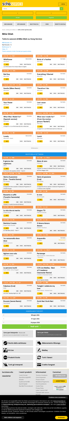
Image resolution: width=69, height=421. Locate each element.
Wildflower (8, 59)
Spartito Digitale (60, 24)
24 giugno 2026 (35, 322)
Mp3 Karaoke (21, 24)
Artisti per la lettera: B (11, 29)
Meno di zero (42, 161)
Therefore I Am (43, 88)
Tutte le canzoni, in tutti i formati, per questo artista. (16, 51)
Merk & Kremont (41, 255)
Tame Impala (6, 303)
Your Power (8, 103)
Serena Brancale (50, 255)
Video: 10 (4, 49)
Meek (4, 288)
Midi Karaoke (8, 24)
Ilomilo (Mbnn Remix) (12, 88)
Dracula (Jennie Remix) (12, 301)
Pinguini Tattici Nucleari (9, 225)
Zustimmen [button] (61, 417)
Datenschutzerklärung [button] (59, 401)
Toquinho (39, 240)
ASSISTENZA (60, 381)
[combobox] (31, 8)
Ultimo (5, 165)
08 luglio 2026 (35, 315)
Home (3, 29)
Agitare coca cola (10, 253)
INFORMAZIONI (59, 376)
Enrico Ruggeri (15, 270)
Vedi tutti (34, 326)
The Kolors (40, 257)
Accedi (17, 17)
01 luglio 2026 (35, 319)
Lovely (6, 136)
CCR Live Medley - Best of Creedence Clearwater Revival (46, 270)
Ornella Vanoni (7, 212)
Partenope (41, 253)
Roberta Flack (48, 290)
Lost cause (41, 103)
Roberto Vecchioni (42, 227)
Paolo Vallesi (6, 270)
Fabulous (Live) (9, 286)
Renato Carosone (7, 243)
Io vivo (39, 195)
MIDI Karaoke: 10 (7, 42)
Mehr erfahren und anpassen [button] (12, 417)
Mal (38, 303)
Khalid (11, 138)
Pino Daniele (6, 181)
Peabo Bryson (40, 290)
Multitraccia (34, 24)
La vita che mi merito (11, 210)
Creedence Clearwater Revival (44, 274)
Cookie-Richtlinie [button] (61, 404)
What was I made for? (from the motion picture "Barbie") (45, 119)
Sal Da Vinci (6, 199)
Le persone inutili (10, 268)
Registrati (51, 17)
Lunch (39, 136)
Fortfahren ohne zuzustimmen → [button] (58, 397)
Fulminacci (40, 163)
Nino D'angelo (40, 196)
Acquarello (41, 238)
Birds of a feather (44, 59)
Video (47, 24)
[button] (31, 56)
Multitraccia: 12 (6, 47)
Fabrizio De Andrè (41, 212)
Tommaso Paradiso (8, 255)
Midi (51, 64)
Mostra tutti (22, 333)
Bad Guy (7, 74)
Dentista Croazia (9, 223)
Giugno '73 (41, 210)
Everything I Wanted (45, 74)
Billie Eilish (6, 61)
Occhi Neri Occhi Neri (45, 301)
